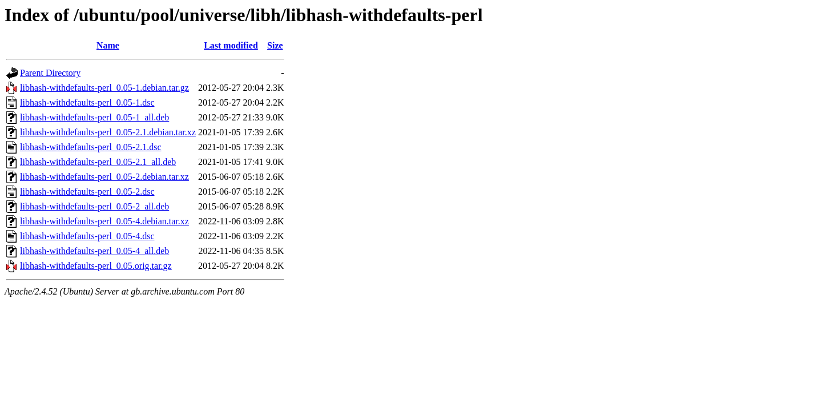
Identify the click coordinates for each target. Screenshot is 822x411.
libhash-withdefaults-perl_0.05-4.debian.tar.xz (104, 221)
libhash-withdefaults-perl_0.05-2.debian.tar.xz (104, 177)
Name (107, 45)
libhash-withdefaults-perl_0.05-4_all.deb (94, 251)
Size (275, 45)
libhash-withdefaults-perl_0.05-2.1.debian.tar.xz (108, 132)
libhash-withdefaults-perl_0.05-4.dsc (87, 236)
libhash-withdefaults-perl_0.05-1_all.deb (94, 117)
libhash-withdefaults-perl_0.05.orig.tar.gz (96, 266)
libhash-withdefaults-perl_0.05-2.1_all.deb (98, 162)
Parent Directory (50, 73)
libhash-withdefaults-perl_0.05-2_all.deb (94, 206)
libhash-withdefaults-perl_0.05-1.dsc (87, 102)
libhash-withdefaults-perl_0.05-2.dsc (87, 191)
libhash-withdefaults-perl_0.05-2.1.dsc (91, 147)
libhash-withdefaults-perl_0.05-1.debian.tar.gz (104, 87)
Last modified (231, 45)
